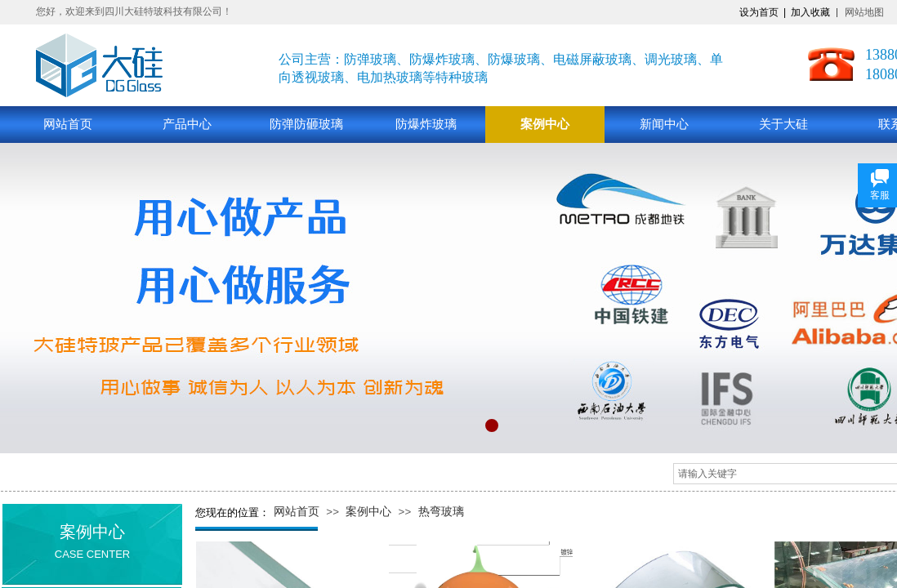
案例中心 (544, 124)
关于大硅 (783, 124)
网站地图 (864, 12)
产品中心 (187, 124)
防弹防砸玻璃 (306, 124)
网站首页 (67, 124)
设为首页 (759, 12)
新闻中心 (664, 124)
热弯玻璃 (441, 512)
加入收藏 (810, 12)
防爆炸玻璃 (426, 124)
